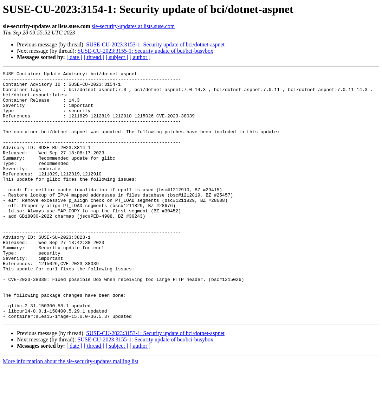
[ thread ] (94, 57)
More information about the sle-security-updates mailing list (70, 411)
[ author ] (140, 57)
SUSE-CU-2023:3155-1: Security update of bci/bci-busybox (145, 51)
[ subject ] (117, 57)
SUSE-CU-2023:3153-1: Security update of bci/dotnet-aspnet (155, 44)
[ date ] (74, 57)
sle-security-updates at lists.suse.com (133, 26)
